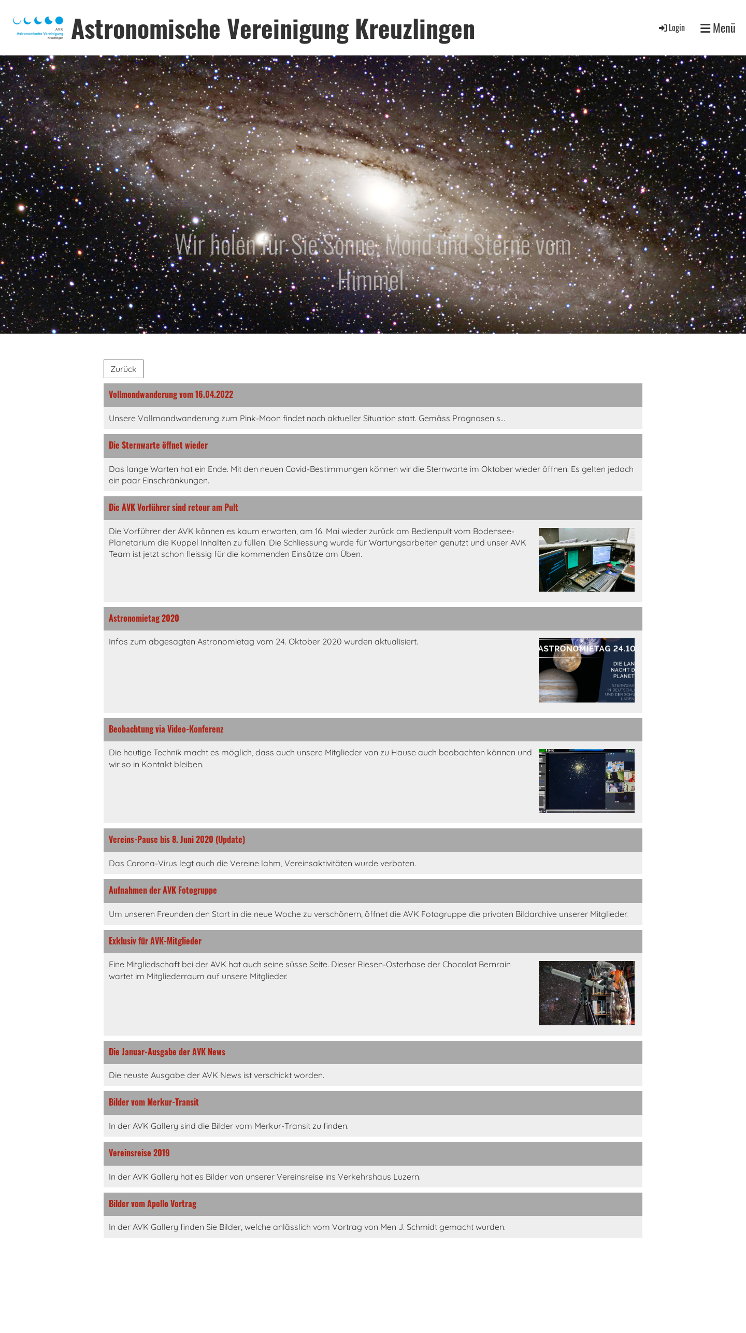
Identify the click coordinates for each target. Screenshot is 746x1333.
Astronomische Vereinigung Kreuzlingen (273, 27)
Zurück (123, 369)
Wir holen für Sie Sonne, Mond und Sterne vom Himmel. (373, 261)
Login (671, 27)
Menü (718, 28)
